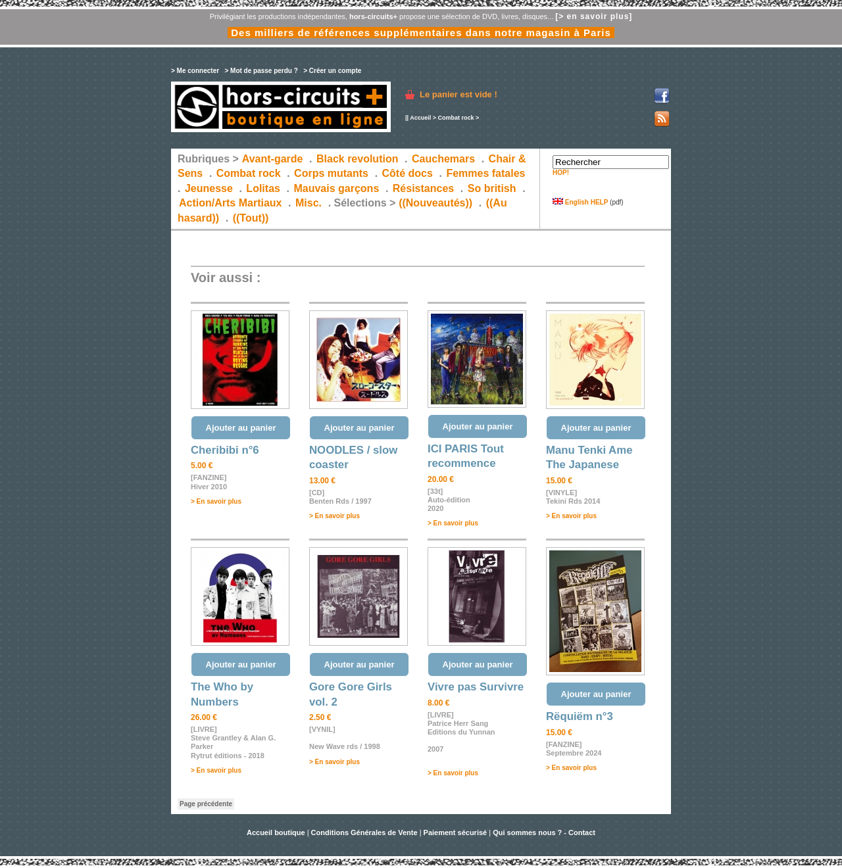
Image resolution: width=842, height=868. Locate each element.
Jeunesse (209, 188)
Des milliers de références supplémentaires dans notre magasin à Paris (421, 32)
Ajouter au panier (241, 428)
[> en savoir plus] (593, 16)
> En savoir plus (216, 501)
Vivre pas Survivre (476, 687)
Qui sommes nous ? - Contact (544, 832)
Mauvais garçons (336, 188)
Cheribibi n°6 (225, 450)
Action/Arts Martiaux (230, 202)
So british (492, 188)
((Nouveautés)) (435, 202)
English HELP (580, 202)
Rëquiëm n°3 (579, 716)
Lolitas (263, 188)
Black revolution (357, 158)
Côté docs (407, 173)
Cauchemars (443, 158)
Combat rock (455, 117)
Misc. (308, 202)
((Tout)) (251, 218)
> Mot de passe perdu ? (260, 70)
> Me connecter (195, 70)
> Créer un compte (332, 70)
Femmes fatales (485, 173)
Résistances (423, 188)
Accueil (420, 117)
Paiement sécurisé (455, 832)
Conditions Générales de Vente (364, 832)
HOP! (561, 172)
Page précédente (206, 804)
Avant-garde (272, 158)
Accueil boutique (277, 832)
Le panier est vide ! (458, 94)
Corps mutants (332, 173)
